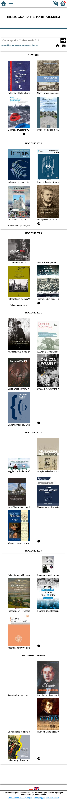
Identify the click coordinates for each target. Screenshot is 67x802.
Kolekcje (33, 45)
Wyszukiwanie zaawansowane (15, 45)
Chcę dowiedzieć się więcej (20, 797)
